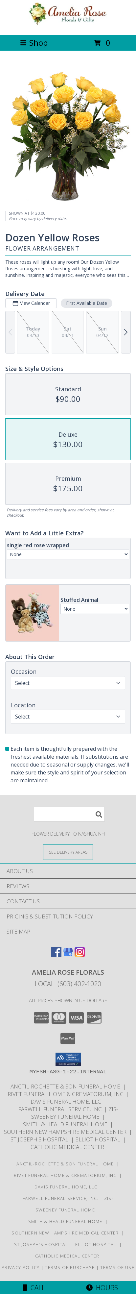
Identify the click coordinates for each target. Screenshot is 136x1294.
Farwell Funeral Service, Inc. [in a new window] (61, 1109)
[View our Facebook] (56, 955)
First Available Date (86, 303)
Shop (34, 42)
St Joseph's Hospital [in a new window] (41, 1139)
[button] (68, 1059)
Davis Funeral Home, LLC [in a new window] (66, 1101)
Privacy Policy (20, 1267)
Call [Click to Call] (34, 1287)
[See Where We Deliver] (68, 852)
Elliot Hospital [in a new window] (99, 1139)
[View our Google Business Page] (68, 955)
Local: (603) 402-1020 (68, 983)
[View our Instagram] (80, 955)
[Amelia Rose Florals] (68, 25)
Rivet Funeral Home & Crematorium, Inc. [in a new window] (67, 1094)
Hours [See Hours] (102, 1287)
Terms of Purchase (70, 1267)
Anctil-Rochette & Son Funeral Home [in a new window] (67, 1086)
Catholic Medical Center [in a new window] (68, 1147)
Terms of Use (117, 1267)
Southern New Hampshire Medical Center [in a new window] (66, 1131)
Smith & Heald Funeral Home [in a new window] (66, 1124)
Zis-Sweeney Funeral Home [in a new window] (74, 1112)
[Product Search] (69, 814)
